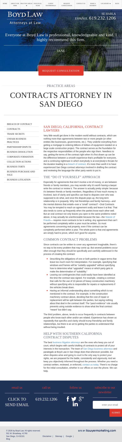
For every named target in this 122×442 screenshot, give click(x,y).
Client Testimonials (50, 4)
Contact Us (80, 3)
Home (5, 3)
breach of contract (77, 164)
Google (69, 436)
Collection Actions (19, 162)
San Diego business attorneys (98, 348)
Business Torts (16, 167)
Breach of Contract (19, 124)
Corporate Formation (20, 157)
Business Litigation (18, 180)
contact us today (90, 364)
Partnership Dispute (19, 147)
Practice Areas (26, 4)
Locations (106, 3)
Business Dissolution (20, 152)
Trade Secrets (15, 134)
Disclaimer (47, 436)
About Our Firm (15, 4)
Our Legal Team (38, 4)
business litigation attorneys (66, 342)
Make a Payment (93, 4)
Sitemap (58, 436)
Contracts (13, 129)
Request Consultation (66, 4)
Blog (117, 3)
